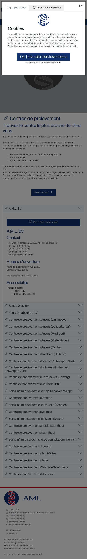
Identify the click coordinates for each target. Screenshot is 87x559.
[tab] (17, 8)
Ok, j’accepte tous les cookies (43, 57)
